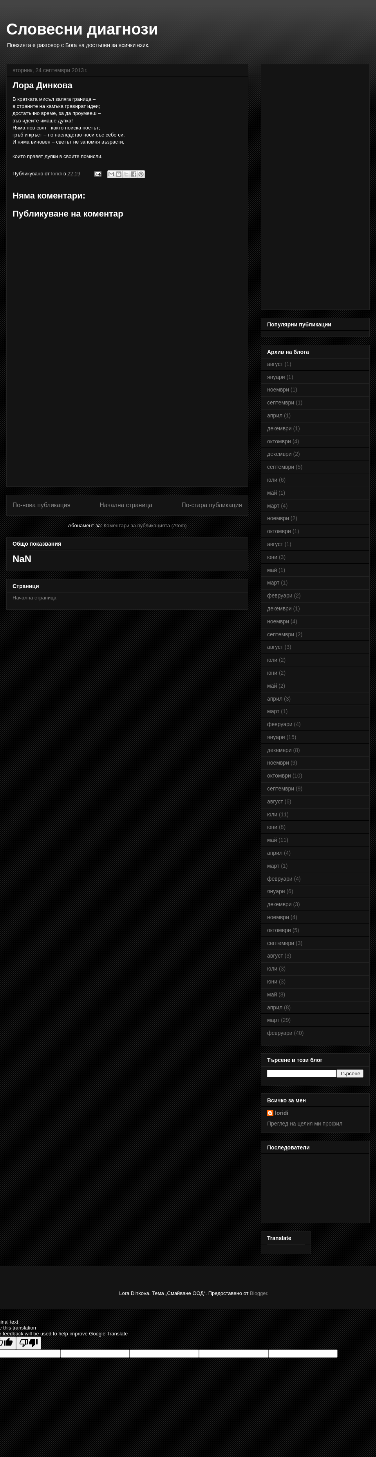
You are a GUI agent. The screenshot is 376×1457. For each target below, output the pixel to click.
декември (279, 428)
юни (272, 557)
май (272, 493)
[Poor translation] (28, 1343)
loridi (281, 1113)
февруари (280, 595)
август (275, 364)
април (274, 415)
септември (280, 402)
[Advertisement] (127, 441)
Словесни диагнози (82, 29)
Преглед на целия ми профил (304, 1123)
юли (272, 480)
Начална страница (125, 505)
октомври (279, 441)
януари (276, 377)
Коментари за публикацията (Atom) (145, 525)
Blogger (258, 1293)
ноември (278, 389)
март (273, 506)
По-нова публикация (41, 505)
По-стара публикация (211, 505)
